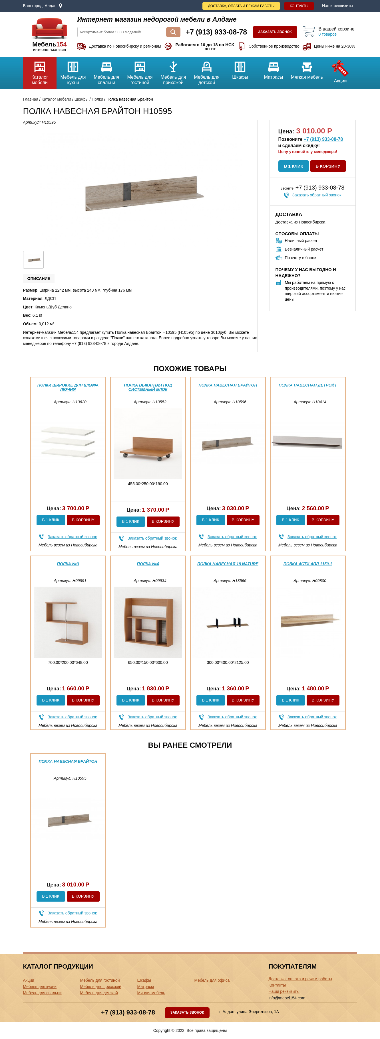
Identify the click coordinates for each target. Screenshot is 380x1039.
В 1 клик (293, 166)
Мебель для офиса (212, 980)
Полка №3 (68, 564)
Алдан (51, 5)
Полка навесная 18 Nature (227, 564)
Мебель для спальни (106, 71)
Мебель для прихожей (173, 71)
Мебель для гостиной (140, 71)
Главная (30, 99)
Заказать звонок (275, 32)
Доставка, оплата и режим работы (241, 6)
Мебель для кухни (73, 71)
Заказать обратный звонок (316, 195)
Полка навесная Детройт (308, 385)
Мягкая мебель (307, 68)
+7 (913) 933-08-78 (323, 139)
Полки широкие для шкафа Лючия (68, 387)
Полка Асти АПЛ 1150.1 (308, 564)
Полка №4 (148, 564)
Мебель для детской (207, 71)
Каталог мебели (40, 71)
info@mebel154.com (287, 998)
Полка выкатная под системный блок (148, 387)
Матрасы (273, 68)
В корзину (328, 166)
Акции (340, 70)
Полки (97, 99)
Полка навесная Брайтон (227, 385)
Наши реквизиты (337, 5)
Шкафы (240, 68)
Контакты (299, 6)
